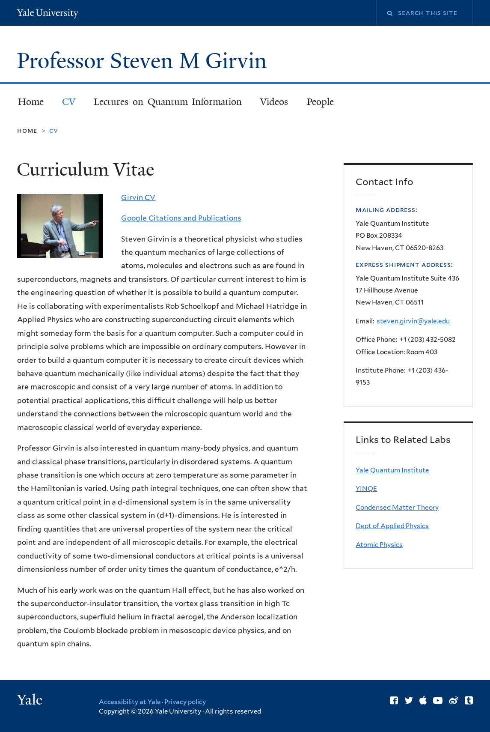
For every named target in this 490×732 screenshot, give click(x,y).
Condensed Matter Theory (397, 507)
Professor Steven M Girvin (145, 61)
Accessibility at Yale (129, 702)
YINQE (366, 488)
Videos (274, 102)
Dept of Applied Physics (392, 526)
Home (31, 102)
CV (68, 102)
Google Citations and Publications (181, 218)
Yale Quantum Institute (392, 470)
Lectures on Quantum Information (168, 102)
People (320, 102)
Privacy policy (185, 702)
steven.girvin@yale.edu (413, 321)
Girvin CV (138, 197)
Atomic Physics (379, 545)
